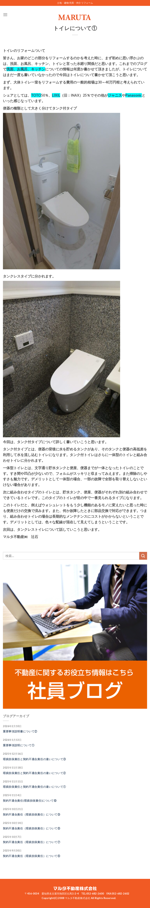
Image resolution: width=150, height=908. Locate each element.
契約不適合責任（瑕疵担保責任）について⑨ (31, 814)
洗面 (9, 69)
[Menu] (5, 14)
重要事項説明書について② (20, 731)
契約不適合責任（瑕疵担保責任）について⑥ (31, 856)
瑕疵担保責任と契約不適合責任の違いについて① (34, 786)
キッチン (38, 69)
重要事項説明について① (18, 745)
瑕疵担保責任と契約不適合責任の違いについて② (34, 773)
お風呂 (22, 69)
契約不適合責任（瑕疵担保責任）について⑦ (31, 842)
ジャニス (115, 95)
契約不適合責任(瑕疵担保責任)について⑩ (30, 800)
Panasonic (133, 95)
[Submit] (143, 556)
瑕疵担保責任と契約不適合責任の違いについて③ (34, 759)
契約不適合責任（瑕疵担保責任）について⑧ (31, 828)
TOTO (36, 95)
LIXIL (56, 95)
